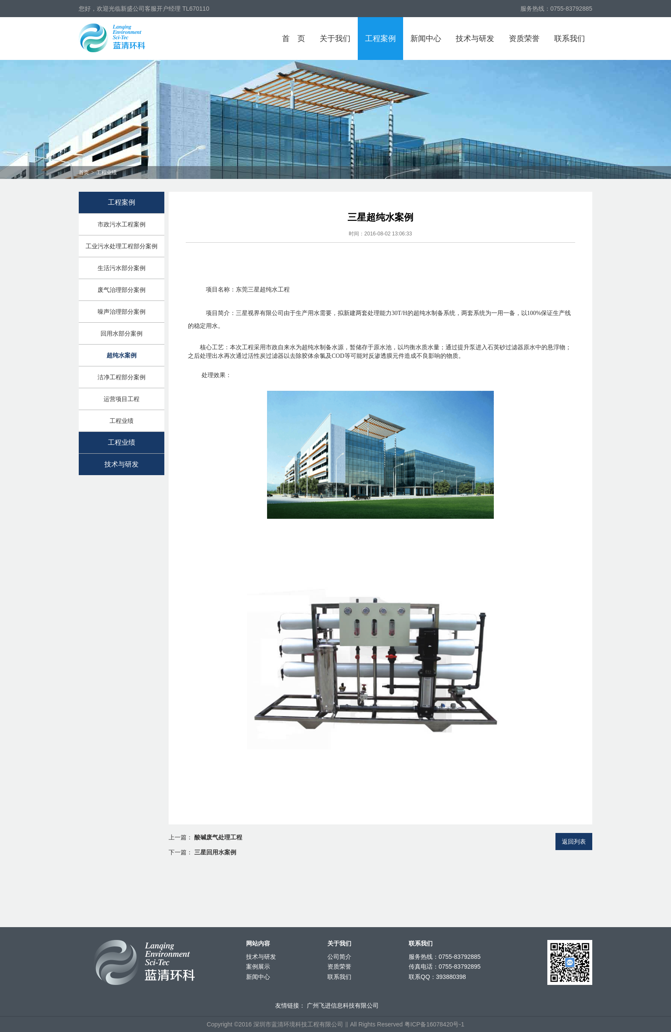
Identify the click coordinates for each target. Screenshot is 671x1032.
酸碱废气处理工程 (218, 837)
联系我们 (569, 38)
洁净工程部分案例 (121, 377)
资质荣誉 (524, 38)
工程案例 (380, 38)
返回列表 (574, 841)
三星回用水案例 (215, 852)
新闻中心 (425, 38)
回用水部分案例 (122, 333)
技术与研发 (475, 38)
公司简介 (339, 956)
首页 (293, 38)
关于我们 (335, 38)
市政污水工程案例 (121, 224)
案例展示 (258, 966)
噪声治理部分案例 (121, 311)
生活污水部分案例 (121, 268)
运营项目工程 (122, 399)
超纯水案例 (122, 355)
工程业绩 (122, 420)
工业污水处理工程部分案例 (121, 246)
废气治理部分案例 (121, 289)
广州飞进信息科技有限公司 (343, 1005)
